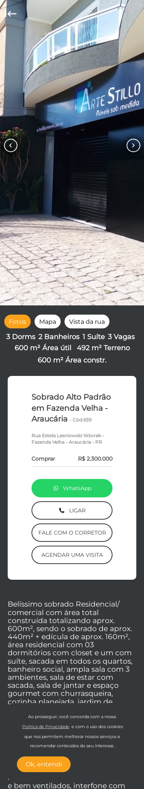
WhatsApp (72, 488)
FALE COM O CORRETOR (72, 532)
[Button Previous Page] (10, 145)
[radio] (17, 321)
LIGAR (72, 510)
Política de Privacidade (46, 726)
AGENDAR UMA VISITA (72, 554)
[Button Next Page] (133, 145)
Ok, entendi (44, 764)
